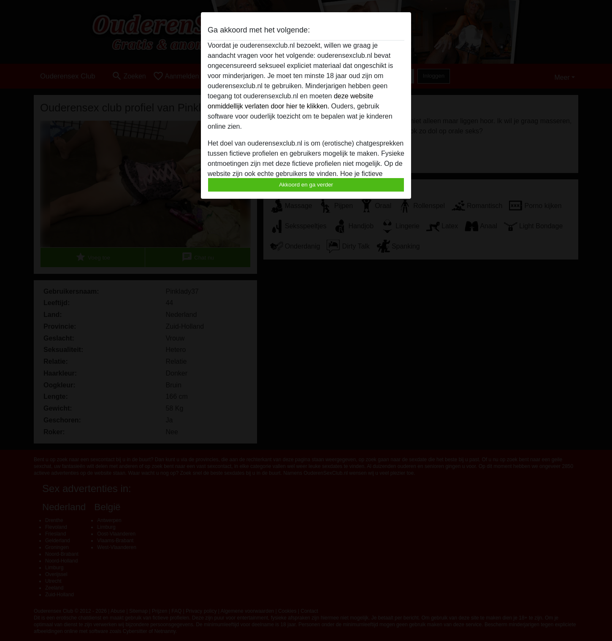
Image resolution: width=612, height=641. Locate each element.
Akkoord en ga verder (306, 184)
